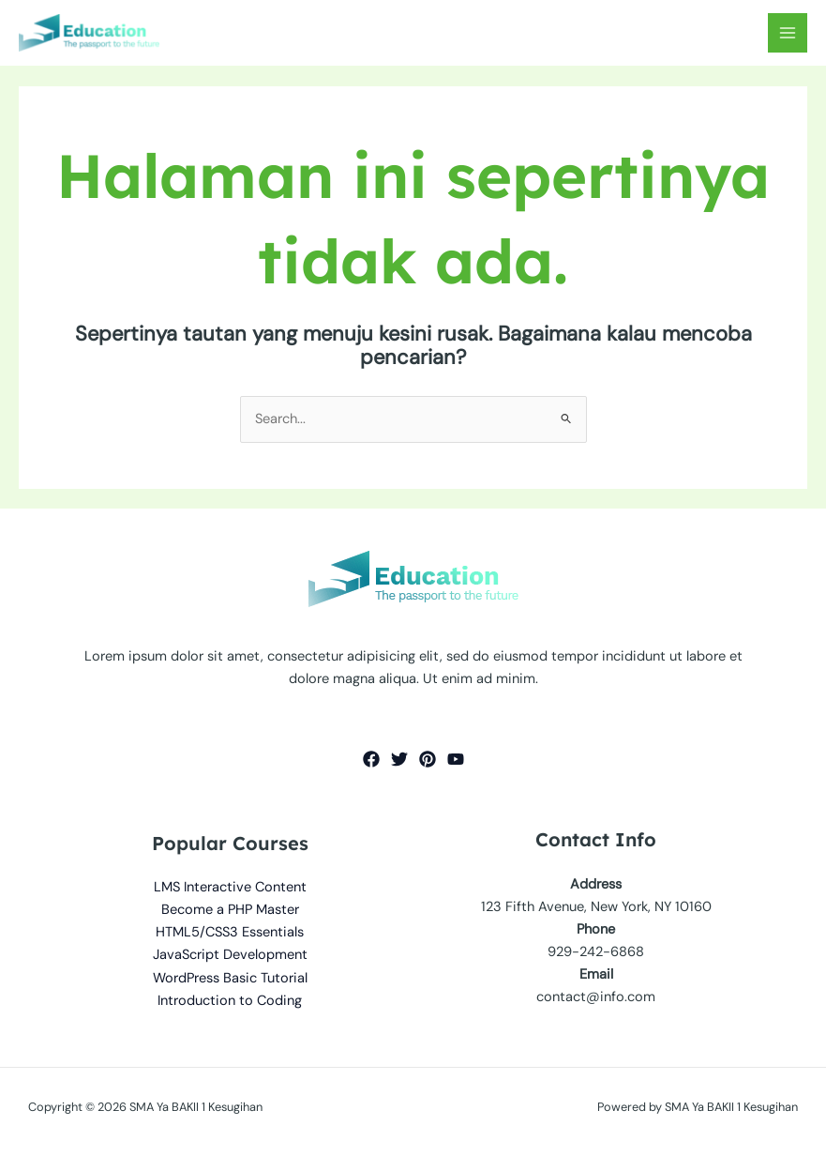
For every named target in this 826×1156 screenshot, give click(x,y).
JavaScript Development (230, 955)
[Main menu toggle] (787, 33)
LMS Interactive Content (230, 887)
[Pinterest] (427, 759)
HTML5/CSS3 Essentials (230, 932)
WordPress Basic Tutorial (230, 978)
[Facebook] (371, 759)
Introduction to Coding (230, 1001)
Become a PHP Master (230, 910)
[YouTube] (455, 759)
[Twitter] (399, 759)
